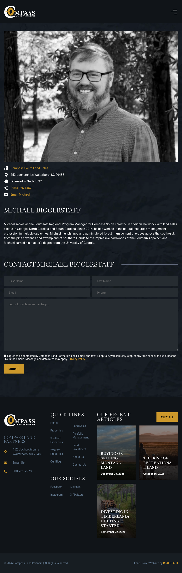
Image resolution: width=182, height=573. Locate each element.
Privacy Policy (76, 359)
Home (54, 422)
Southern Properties (56, 440)
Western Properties (56, 451)
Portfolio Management (81, 435)
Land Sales (79, 425)
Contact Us (79, 464)
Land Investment (79, 447)
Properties (56, 430)
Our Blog (55, 461)
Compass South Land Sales (29, 168)
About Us (78, 456)
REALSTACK (170, 563)
